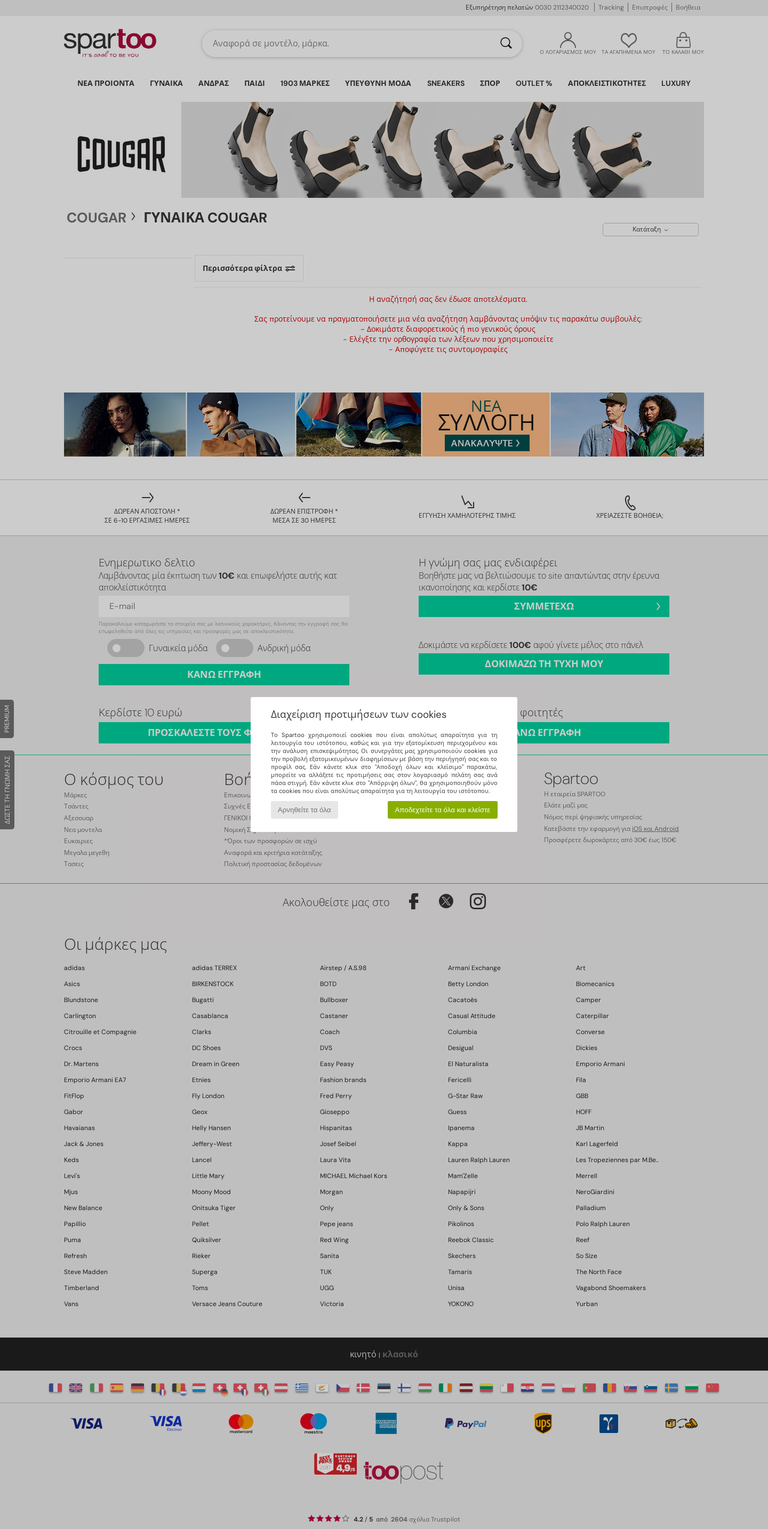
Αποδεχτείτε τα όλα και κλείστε (442, 810)
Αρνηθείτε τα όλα (304, 810)
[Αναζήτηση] (506, 43)
